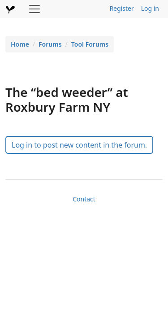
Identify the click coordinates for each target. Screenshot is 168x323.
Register (121, 8)
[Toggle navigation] (34, 8)
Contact (84, 199)
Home (20, 44)
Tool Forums (89, 44)
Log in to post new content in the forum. (79, 145)
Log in (150, 8)
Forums (50, 44)
